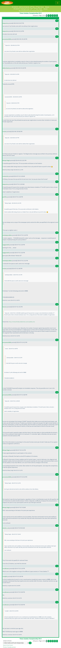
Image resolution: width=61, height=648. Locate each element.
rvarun (4, 131)
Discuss (47, 7)
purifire (5, 197)
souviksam (6, 568)
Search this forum (8, 645)
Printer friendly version (9, 647)
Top (57, 20)
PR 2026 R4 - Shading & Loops (21, 9)
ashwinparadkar (7, 235)
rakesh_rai (6, 528)
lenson (5, 307)
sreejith (5, 576)
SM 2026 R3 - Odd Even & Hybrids (20, 7)
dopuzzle (5, 23)
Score (42, 7)
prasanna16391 (7, 39)
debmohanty (6, 68)
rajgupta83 (6, 244)
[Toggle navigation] (57, 2)
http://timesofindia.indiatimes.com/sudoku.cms (22, 321)
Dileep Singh (6, 160)
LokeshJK (5, 176)
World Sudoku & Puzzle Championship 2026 (30, 11)
